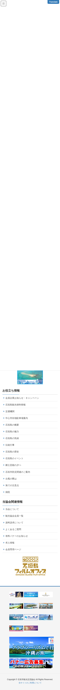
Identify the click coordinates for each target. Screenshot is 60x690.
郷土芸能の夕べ (13, 465)
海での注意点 (12, 485)
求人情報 (9, 542)
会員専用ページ (13, 549)
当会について (12, 509)
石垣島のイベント (14, 458)
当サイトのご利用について (30, 683)
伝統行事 (9, 445)
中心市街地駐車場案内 (16, 418)
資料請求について (14, 522)
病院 (7, 492)
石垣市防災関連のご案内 (17, 472)
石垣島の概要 (12, 425)
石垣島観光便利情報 (15, 404)
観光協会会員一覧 (14, 516)
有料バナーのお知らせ (16, 536)
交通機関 (9, 411)
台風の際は (11, 478)
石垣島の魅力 (12, 431)
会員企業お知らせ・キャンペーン (22, 398)
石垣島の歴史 (12, 451)
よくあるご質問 (13, 529)
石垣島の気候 (12, 438)
